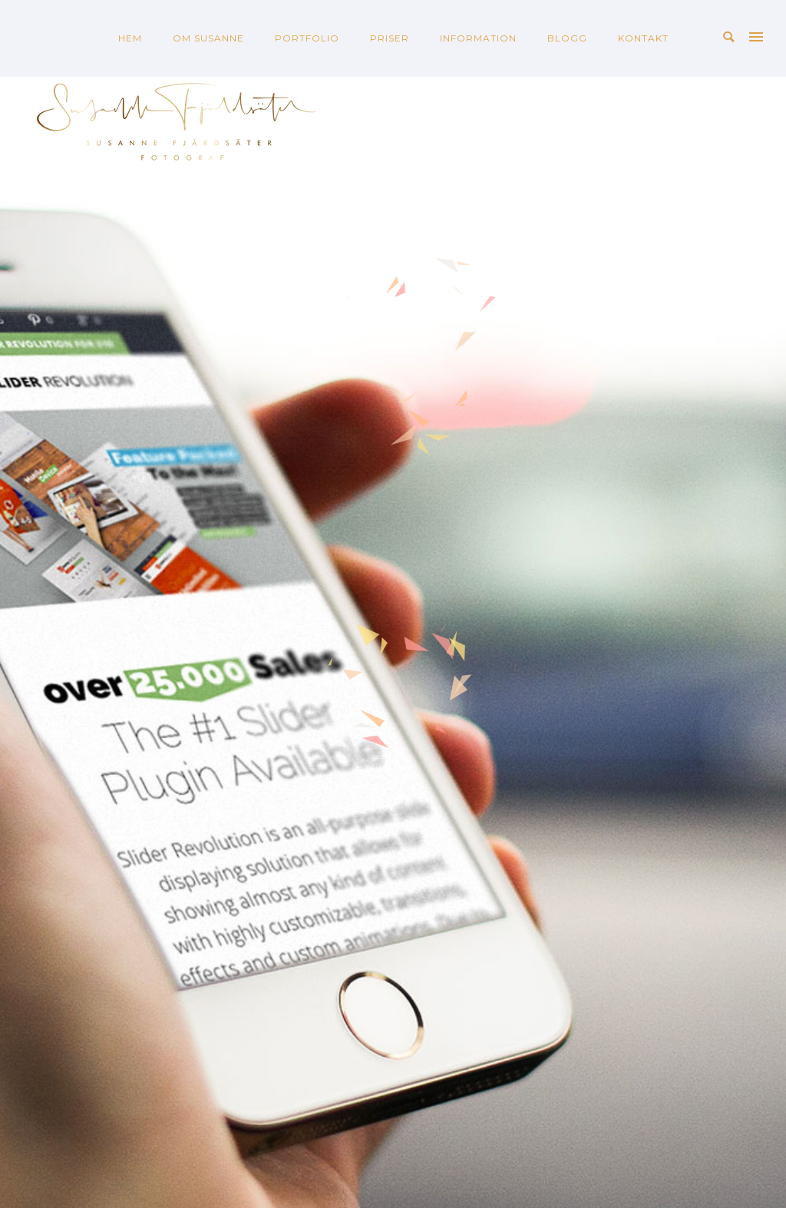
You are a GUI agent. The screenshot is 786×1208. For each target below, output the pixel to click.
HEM (130, 38)
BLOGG (567, 38)
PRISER (389, 38)
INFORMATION (478, 38)
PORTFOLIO (307, 38)
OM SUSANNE (208, 38)
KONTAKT (643, 38)
